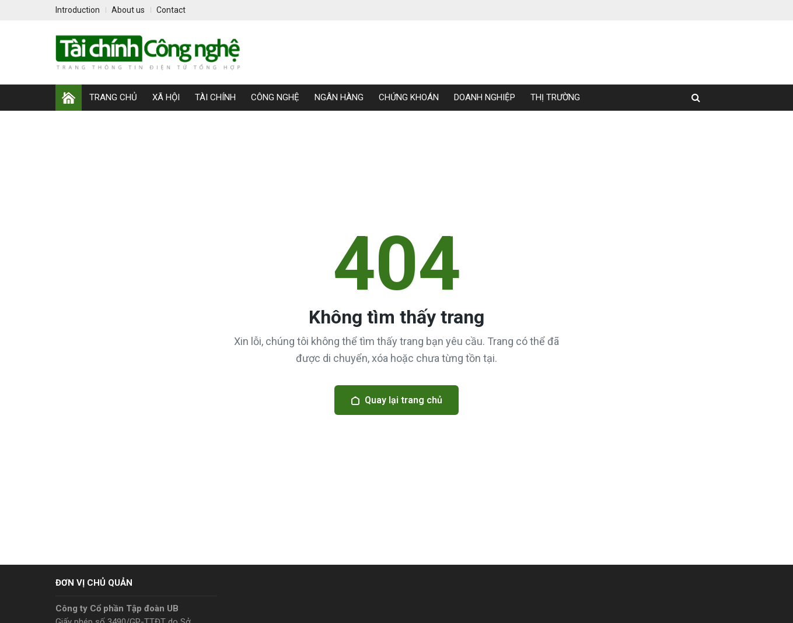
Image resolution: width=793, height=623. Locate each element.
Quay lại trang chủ (396, 400)
